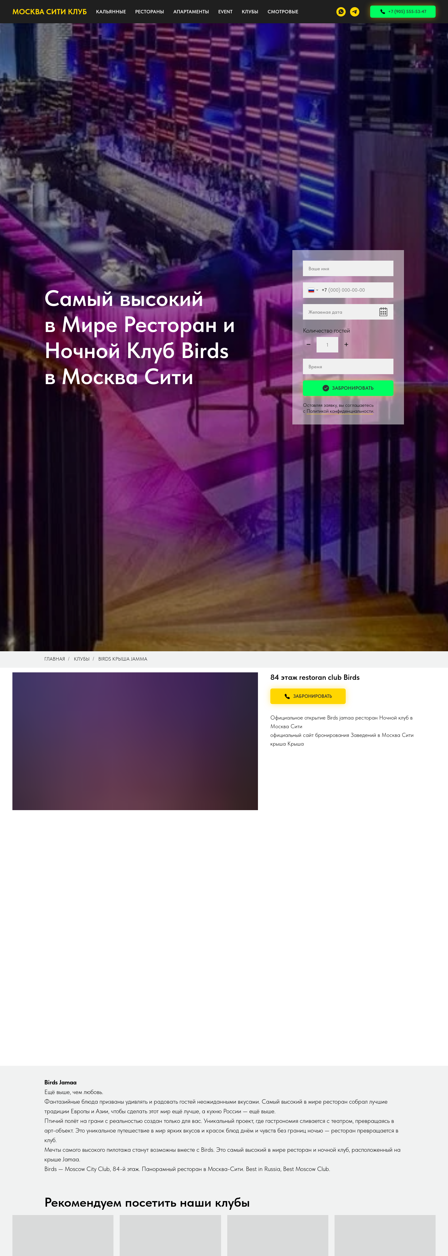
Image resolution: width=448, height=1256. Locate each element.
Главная (54, 659)
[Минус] (308, 345)
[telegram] (354, 11)
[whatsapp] (341, 11)
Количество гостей (326, 330)
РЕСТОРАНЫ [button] (149, 12)
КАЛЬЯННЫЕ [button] (111, 12)
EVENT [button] (225, 12)
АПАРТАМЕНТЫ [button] (191, 12)
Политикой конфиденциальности (340, 411)
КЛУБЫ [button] (250, 12)
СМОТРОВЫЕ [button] (283, 12)
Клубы (82, 659)
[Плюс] (346, 345)
